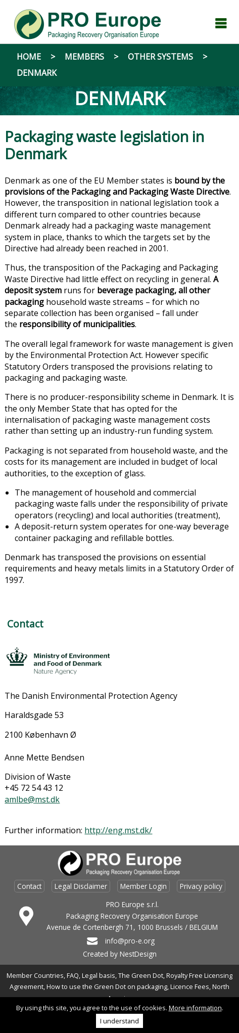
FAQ (73, 975)
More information (195, 1007)
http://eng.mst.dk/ (118, 830)
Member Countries (35, 975)
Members (84, 56)
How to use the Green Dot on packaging (106, 986)
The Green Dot (140, 975)
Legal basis (98, 975)
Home (29, 56)
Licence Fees (189, 986)
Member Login (143, 886)
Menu (221, 23)
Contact (29, 886)
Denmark (37, 72)
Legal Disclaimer (81, 886)
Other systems (160, 56)
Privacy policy (201, 886)
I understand (119, 1020)
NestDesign (138, 954)
